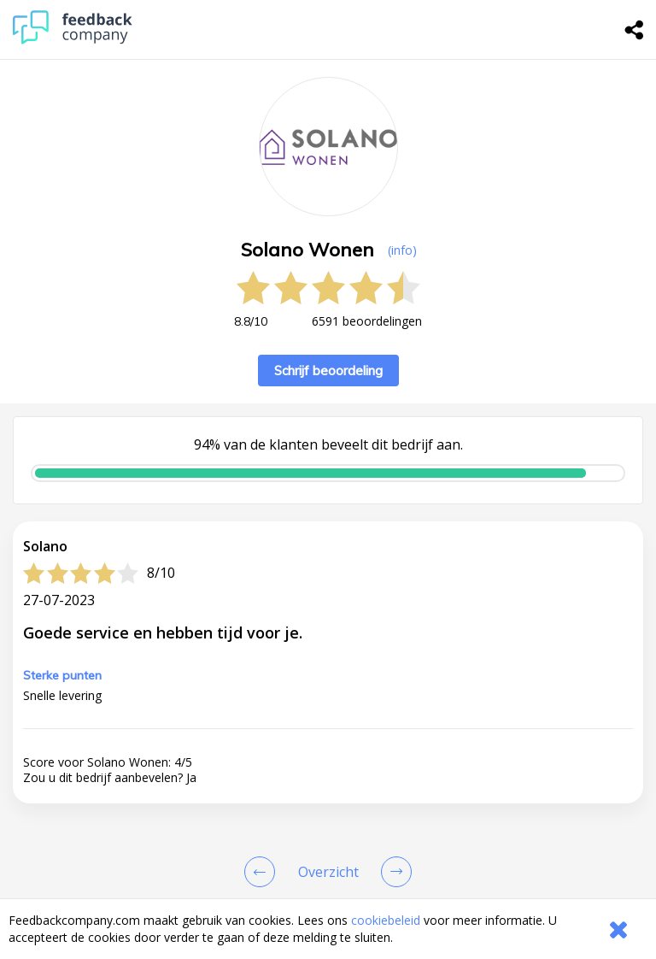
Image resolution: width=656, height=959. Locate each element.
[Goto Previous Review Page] (263, 871)
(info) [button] (402, 250)
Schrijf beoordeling (328, 370)
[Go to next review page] (393, 871)
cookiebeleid (385, 920)
